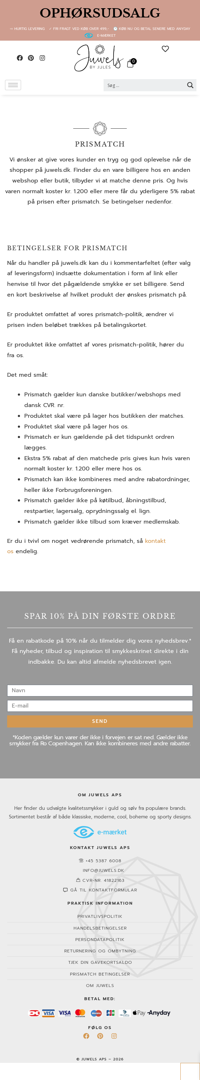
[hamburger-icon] (13, 85)
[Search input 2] (144, 85)
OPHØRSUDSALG (100, 13)
